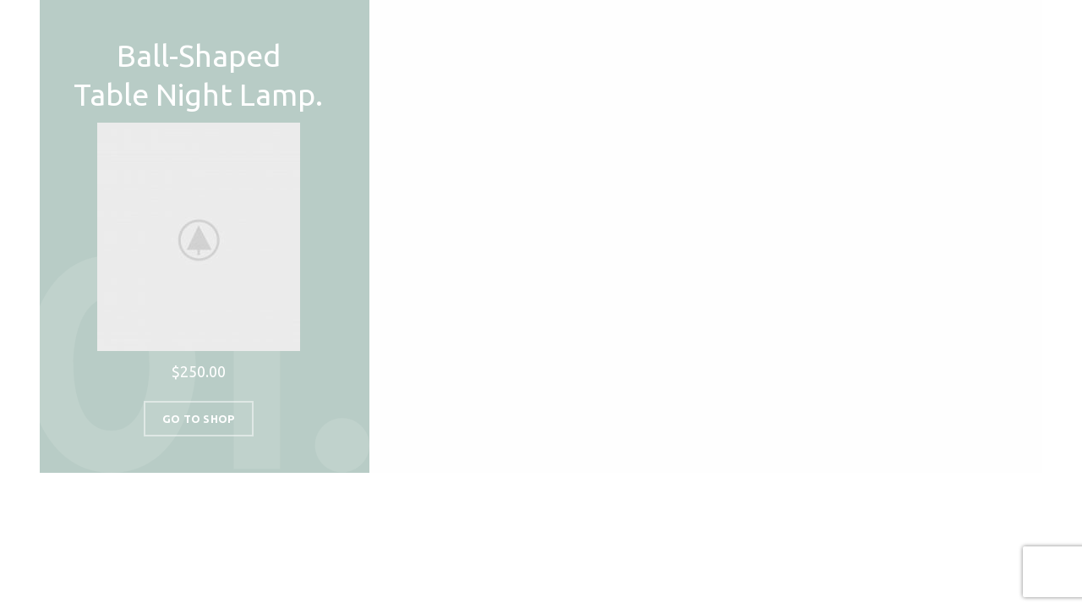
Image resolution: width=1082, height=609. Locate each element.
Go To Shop (198, 419)
